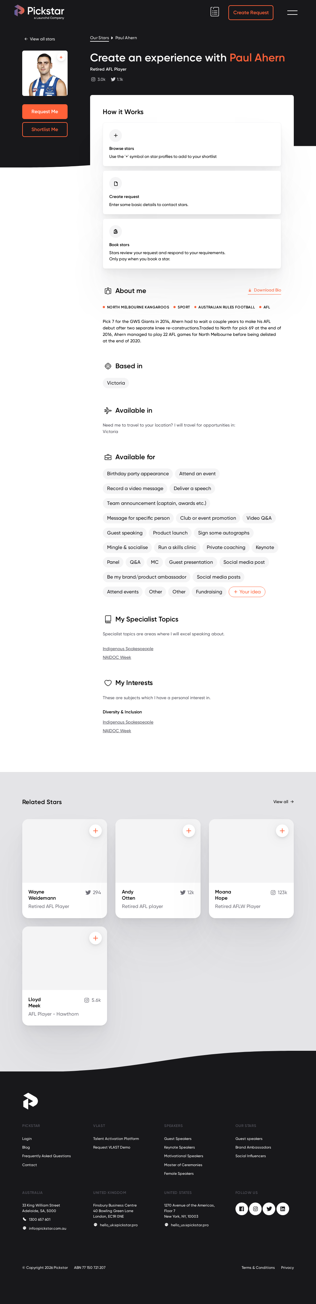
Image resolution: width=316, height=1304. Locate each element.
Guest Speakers (178, 1139)
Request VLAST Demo (111, 1147)
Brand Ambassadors (253, 1147)
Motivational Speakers (183, 1156)
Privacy (287, 1267)
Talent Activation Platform (116, 1139)
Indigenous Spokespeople (128, 648)
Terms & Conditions (258, 1267)
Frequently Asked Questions (46, 1156)
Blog (26, 1147)
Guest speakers (249, 1139)
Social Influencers (250, 1156)
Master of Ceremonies (183, 1165)
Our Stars (99, 38)
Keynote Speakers (179, 1147)
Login (27, 1139)
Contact (29, 1165)
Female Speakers (179, 1173)
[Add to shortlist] (61, 57)
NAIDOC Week (117, 657)
